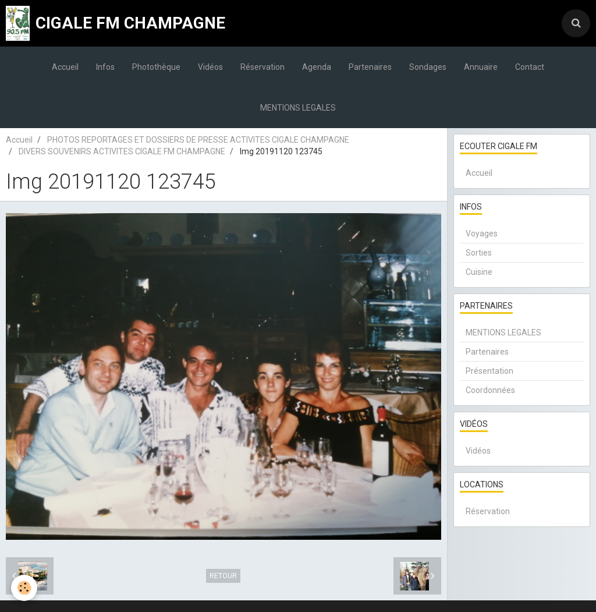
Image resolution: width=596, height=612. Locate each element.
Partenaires (370, 67)
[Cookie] (25, 588)
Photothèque (156, 67)
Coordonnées (490, 390)
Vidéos (210, 67)
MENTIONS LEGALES (298, 107)
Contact (529, 67)
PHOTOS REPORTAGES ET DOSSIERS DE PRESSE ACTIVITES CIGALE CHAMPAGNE (198, 139)
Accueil (65, 67)
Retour (223, 576)
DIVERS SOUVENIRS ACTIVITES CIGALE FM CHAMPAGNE (122, 151)
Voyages (482, 233)
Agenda (316, 67)
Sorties (479, 252)
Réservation (262, 67)
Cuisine (479, 272)
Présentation (489, 371)
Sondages (427, 67)
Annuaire (481, 67)
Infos (105, 67)
